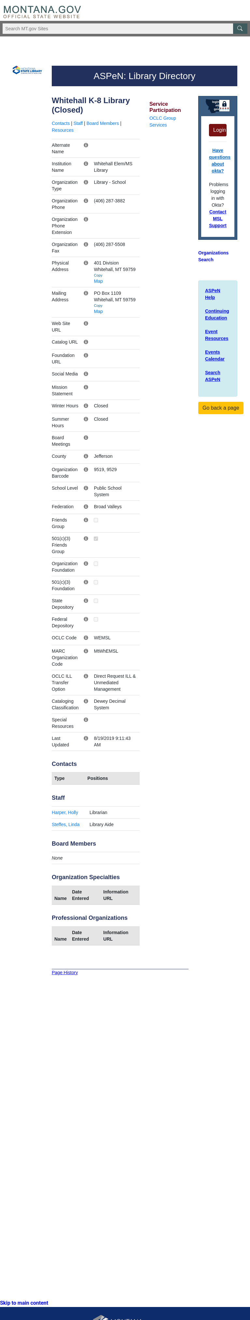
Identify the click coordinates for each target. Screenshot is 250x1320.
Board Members (103, 123)
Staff (78, 123)
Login (219, 130)
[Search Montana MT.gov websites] (125, 28)
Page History (65, 972)
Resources (63, 130)
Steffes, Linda (65, 824)
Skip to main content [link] (24, 1303)
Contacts (61, 123)
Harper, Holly (65, 812)
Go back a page (220, 408)
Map (98, 281)
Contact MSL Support (218, 218)
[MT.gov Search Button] (240, 28)
